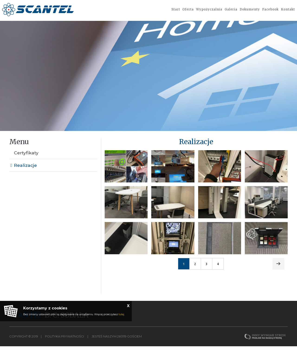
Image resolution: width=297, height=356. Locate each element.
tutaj (121, 314)
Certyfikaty (26, 162)
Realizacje (25, 175)
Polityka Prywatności (64, 346)
